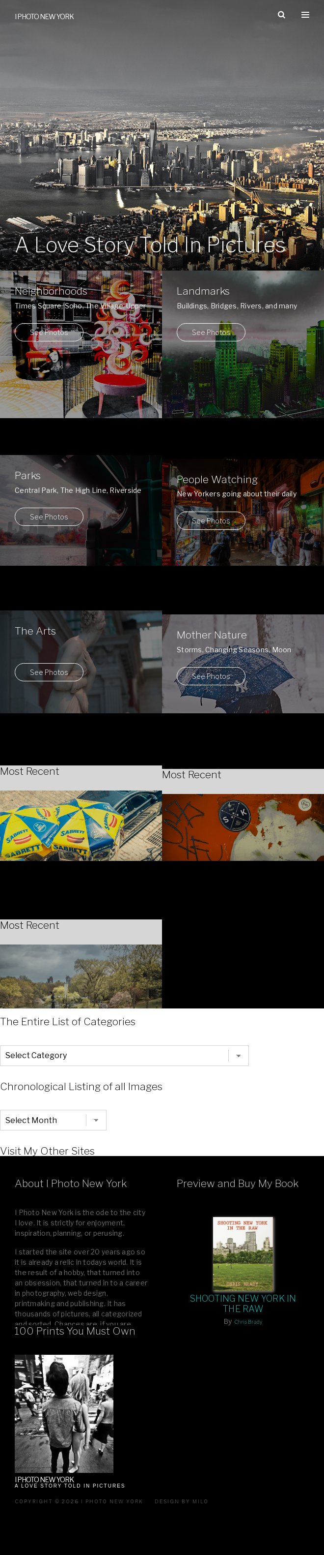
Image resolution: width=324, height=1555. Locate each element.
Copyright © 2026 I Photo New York (79, 1501)
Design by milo (182, 1501)
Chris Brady (248, 1322)
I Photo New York (44, 16)
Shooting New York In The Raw (243, 1303)
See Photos (49, 332)
